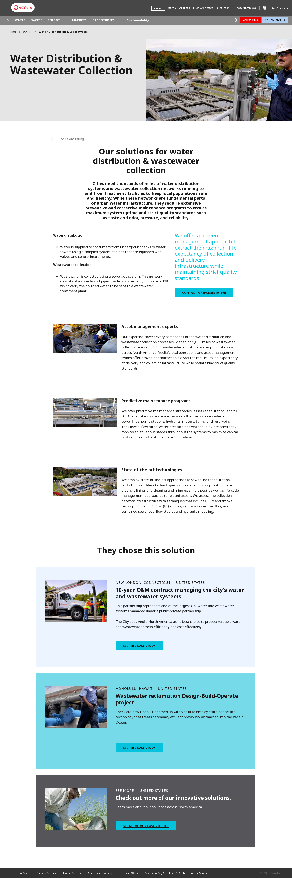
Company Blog (246, 8)
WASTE (36, 20)
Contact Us (278, 20)
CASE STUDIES (103, 20)
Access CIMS (250, 20)
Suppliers (222, 8)
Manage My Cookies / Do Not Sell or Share (176, 873)
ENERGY (54, 20)
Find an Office (203, 8)
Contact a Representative (204, 292)
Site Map (23, 873)
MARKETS (79, 20)
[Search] (235, 20)
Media (172, 8)
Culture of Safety (100, 873)
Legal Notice (72, 873)
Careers (184, 8)
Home (13, 32)
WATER (20, 20)
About (158, 8)
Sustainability (138, 20)
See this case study (139, 646)
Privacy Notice (46, 873)
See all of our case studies (146, 826)
